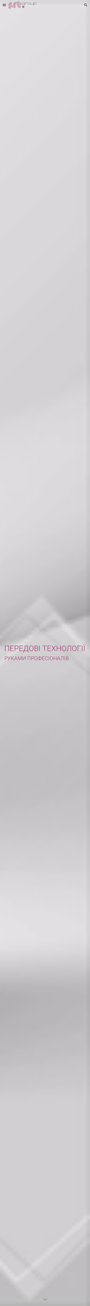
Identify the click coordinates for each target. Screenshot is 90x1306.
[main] (45, 653)
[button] (4, 5)
